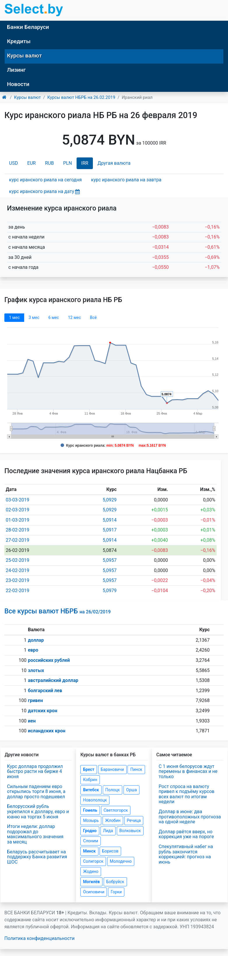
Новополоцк (95, 800)
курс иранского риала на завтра (126, 180)
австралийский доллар (53, 680)
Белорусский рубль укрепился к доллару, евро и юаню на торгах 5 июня (38, 811)
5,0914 (109, 520)
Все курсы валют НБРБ (57, 611)
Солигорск (93, 861)
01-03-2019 (17, 520)
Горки (116, 892)
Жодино (90, 871)
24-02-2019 (17, 570)
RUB (49, 163)
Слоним (90, 841)
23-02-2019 (17, 580)
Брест (88, 769)
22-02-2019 (17, 590)
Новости (18, 84)
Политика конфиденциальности (39, 938)
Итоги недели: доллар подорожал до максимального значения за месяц (35, 834)
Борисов (110, 851)
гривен (35, 700)
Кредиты (19, 41)
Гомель (90, 810)
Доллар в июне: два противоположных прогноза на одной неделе (190, 817)
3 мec (34, 317)
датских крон (42, 710)
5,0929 (109, 500)
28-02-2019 (17, 530)
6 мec (53, 317)
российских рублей (49, 660)
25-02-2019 (17, 560)
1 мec (14, 317)
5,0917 (109, 530)
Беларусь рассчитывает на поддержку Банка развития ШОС (37, 857)
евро (33, 650)
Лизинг (16, 69)
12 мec (74, 317)
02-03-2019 (17, 510)
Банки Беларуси (28, 27)
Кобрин (90, 779)
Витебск (91, 789)
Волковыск (130, 830)
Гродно (89, 830)
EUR (31, 163)
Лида (108, 830)
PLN (67, 163)
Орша (131, 789)
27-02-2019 (17, 540)
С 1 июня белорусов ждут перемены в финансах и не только (188, 771)
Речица (134, 820)
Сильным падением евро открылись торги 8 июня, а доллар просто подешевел (36, 791)
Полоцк (112, 789)
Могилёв (91, 881)
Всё (93, 317)
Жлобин (113, 820)
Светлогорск (116, 810)
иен (32, 721)
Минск (89, 851)
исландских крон (47, 731)
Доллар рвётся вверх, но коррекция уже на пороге (186, 834)
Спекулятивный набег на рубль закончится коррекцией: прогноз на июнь (186, 854)
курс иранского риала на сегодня (45, 180)
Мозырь (91, 820)
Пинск (136, 769)
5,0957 (109, 560)
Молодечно (121, 861)
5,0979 (109, 590)
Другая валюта (114, 163)
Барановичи (112, 769)
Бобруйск (115, 881)
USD (13, 163)
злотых (36, 670)
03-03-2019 (17, 500)
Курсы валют (24, 55)
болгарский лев (45, 690)
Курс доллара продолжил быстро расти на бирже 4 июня (35, 771)
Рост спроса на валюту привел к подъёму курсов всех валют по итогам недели (187, 794)
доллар (36, 640)
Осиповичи (93, 892)
